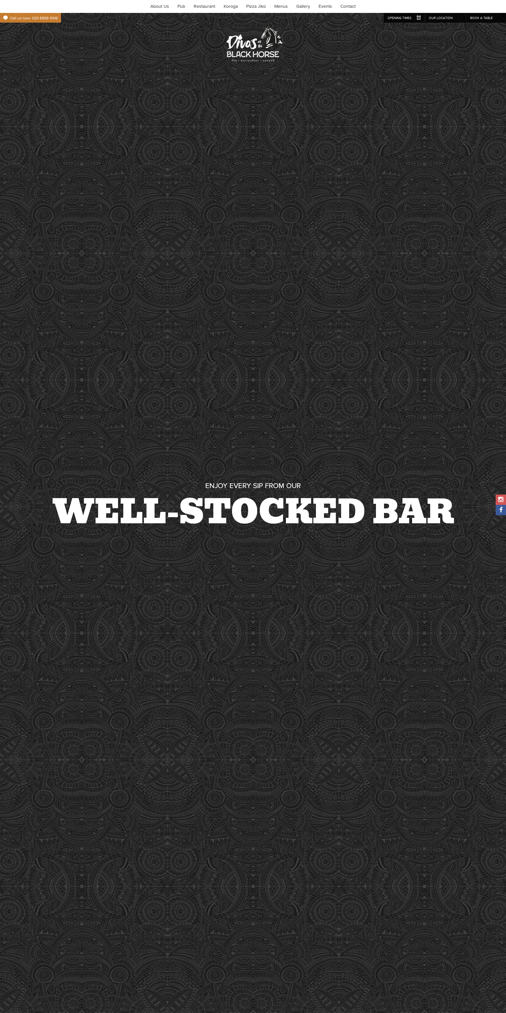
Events (325, 6)
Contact (348, 6)
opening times (399, 18)
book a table (481, 18)
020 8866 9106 (45, 18)
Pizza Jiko (256, 6)
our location (441, 18)
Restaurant (204, 6)
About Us (159, 6)
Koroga (231, 6)
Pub (181, 6)
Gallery (303, 6)
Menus (281, 6)
